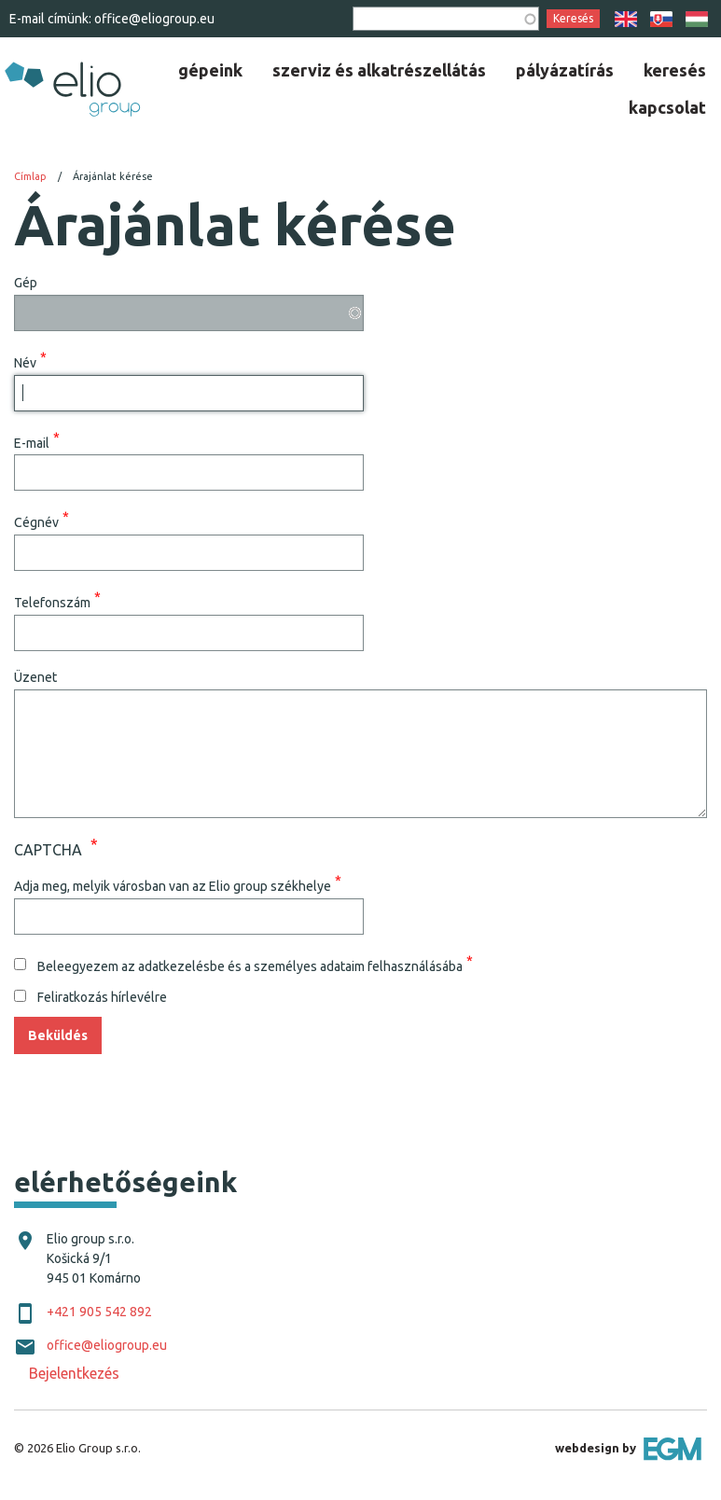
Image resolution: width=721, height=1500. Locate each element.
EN (626, 19)
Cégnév (36, 522)
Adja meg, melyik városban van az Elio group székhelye (172, 885)
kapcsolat (667, 107)
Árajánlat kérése (113, 176)
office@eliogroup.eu (154, 18)
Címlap (30, 176)
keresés (675, 70)
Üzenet (35, 677)
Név (25, 361)
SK (661, 19)
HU (697, 19)
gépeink (210, 70)
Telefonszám (52, 602)
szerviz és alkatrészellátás (379, 70)
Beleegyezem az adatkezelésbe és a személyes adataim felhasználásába (250, 965)
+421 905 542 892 (99, 1311)
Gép (25, 282)
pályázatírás (565, 70)
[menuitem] (210, 70)
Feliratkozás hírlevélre (102, 997)
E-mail (31, 442)
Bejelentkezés (74, 1373)
